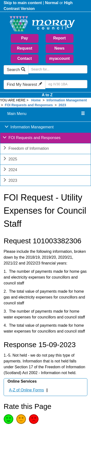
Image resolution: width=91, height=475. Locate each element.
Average (21, 419)
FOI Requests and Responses (29, 105)
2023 (62, 105)
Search (16, 69)
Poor (34, 419)
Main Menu (16, 114)
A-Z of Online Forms (26, 390)
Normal (51, 3)
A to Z (47, 95)
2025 (10, 159)
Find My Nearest (24, 84)
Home (36, 100)
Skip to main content (23, 3)
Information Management (66, 100)
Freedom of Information (26, 149)
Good (8, 419)
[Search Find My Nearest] (66, 84)
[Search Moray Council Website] (57, 69)
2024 (10, 170)
